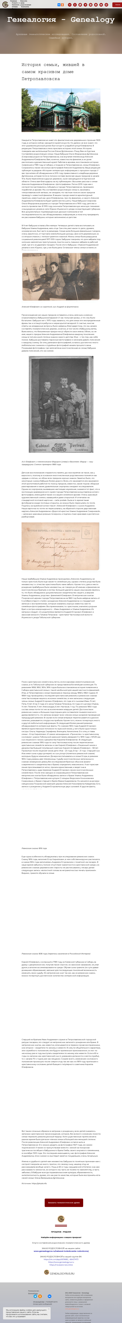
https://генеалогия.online (61, 1265)
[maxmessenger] (106, 5)
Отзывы (15, 7)
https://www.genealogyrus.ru (61, 1262)
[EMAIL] (101, 5)
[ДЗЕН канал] (96, 5)
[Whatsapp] (80, 5)
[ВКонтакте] (69, 5)
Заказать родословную (21, 5)
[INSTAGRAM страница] (90, 5)
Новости (23, 1)
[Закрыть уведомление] (49, 1309)
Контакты (25, 7)
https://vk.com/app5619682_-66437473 (61, 1259)
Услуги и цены (18, 3)
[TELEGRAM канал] (85, 5)
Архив (14, 9)
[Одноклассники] (75, 5)
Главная (13, 1)
